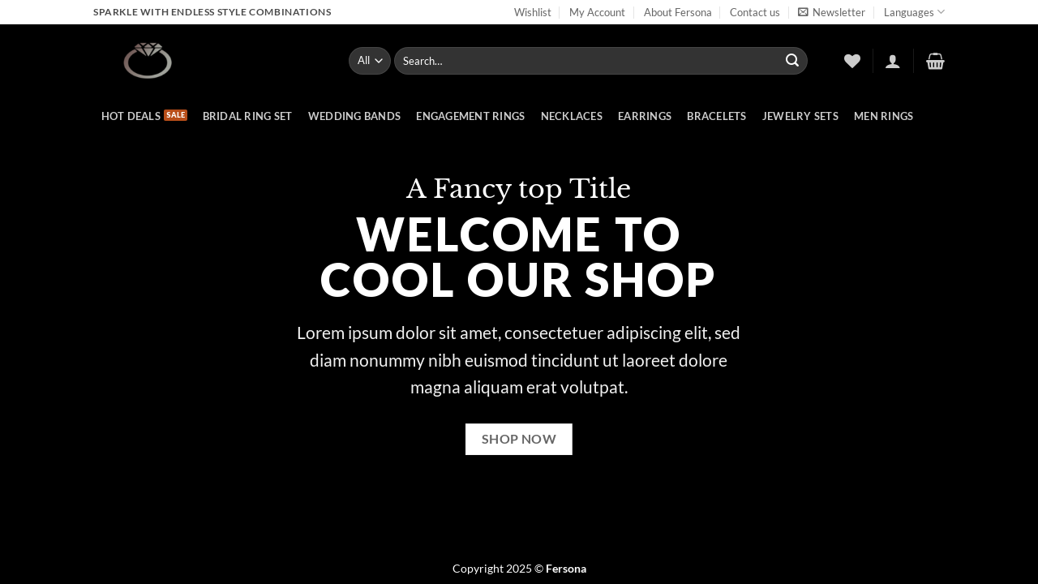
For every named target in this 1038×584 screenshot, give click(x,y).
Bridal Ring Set (248, 116)
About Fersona (678, 12)
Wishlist (532, 12)
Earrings (644, 116)
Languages (914, 11)
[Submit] (792, 61)
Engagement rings (470, 116)
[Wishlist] (852, 61)
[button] (831, 12)
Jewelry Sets (800, 116)
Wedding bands (354, 116)
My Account (597, 12)
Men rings (883, 116)
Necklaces (572, 116)
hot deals (131, 116)
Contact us (755, 12)
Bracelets (716, 116)
